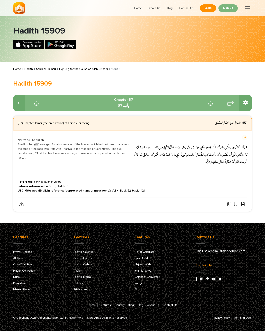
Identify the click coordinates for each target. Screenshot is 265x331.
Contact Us (186, 8)
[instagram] (201, 279)
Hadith (28, 69)
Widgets (140, 283)
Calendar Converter (147, 276)
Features (105, 305)
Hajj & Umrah (143, 264)
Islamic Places (22, 289)
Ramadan (19, 283)
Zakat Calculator (145, 251)
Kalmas (78, 283)
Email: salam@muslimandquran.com (220, 251)
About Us (154, 8)
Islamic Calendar (84, 251)
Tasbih (78, 270)
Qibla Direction (22, 264)
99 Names (80, 289)
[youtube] (213, 279)
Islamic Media (82, 276)
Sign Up (228, 8)
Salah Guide (142, 258)
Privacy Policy (221, 317)
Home (138, 8)
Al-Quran (18, 258)
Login (208, 8)
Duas (16, 276)
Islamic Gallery (83, 264)
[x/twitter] (220, 279)
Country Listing (124, 305)
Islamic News (143, 270)
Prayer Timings (22, 251)
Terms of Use (242, 317)
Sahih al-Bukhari (46, 69)
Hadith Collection (24, 270)
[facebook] (196, 279)
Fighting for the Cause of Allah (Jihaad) (83, 69)
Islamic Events (83, 258)
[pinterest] (207, 279)
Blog (170, 8)
